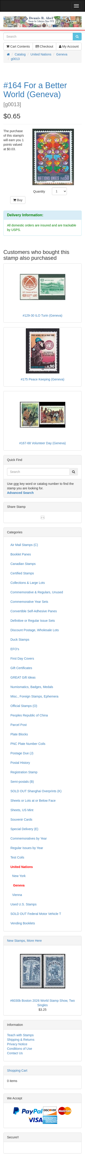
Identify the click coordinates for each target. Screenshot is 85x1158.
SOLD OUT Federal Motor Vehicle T (35, 914)
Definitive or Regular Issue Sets (32, 620)
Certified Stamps (22, 573)
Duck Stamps (19, 639)
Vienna (16, 895)
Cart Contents (18, 46)
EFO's (14, 649)
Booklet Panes (20, 554)
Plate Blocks (19, 734)
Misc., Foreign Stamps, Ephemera (34, 696)
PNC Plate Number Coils (27, 744)
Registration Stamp (23, 772)
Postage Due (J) (21, 753)
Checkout (44, 46)
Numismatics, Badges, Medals (31, 687)
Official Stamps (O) (23, 706)
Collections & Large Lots (27, 583)
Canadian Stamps (23, 564)
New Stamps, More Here (24, 940)
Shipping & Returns (20, 1039)
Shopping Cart (17, 1070)
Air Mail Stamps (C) (24, 545)
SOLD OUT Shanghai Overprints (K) (35, 791)
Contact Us (15, 1053)
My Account (69, 46)
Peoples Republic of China (29, 715)
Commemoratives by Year (28, 838)
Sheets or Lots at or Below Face (33, 800)
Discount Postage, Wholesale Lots (34, 630)
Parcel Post (18, 725)
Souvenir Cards (21, 819)
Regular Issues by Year (26, 848)
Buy (17, 200)
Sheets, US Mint (21, 810)
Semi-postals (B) (22, 781)
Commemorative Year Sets (29, 601)
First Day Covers (22, 658)
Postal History (20, 762)
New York (18, 876)
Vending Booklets (22, 923)
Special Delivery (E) (24, 829)
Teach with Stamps (20, 1035)
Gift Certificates (21, 668)
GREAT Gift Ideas (23, 677)
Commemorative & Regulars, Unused (36, 592)
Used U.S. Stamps (23, 904)
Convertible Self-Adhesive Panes (33, 611)
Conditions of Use (19, 1048)
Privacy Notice (17, 1044)
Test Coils (17, 857)
